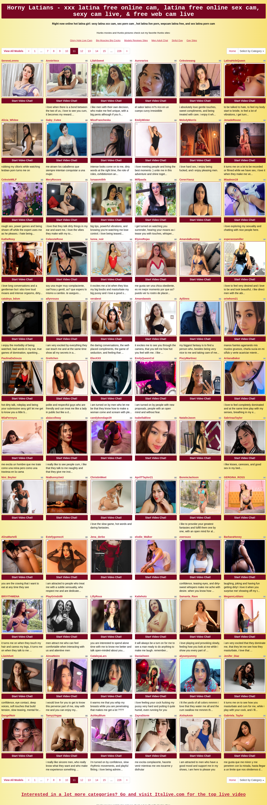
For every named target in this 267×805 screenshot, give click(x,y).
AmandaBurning (189, 233)
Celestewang (187, 60)
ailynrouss (52, 291)
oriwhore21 (231, 291)
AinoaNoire (53, 637)
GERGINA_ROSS (234, 464)
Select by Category (252, 51)
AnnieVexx (52, 60)
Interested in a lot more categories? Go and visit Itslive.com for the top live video (133, 772)
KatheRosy (8, 233)
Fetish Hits (161, 799)
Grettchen (52, 349)
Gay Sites (192, 40)
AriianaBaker (232, 349)
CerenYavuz (186, 176)
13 (89, 51)
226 (119, 51)
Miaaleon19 (231, 176)
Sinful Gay (177, 40)
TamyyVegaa (54, 695)
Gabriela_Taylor (233, 695)
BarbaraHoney (233, 522)
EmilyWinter (142, 118)
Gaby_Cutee (53, 118)
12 (81, 51)
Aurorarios (141, 60)
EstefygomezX (55, 522)
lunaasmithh (98, 176)
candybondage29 (101, 406)
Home (232, 51)
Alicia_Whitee (9, 118)
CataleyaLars (98, 637)
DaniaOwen (142, 637)
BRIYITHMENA (10, 579)
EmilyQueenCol (144, 349)
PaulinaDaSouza (11, 349)
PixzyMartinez (188, 349)
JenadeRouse (232, 118)
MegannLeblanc (234, 579)
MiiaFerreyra (9, 406)
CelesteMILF (9, 176)
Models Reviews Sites (136, 40)
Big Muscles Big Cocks (108, 40)
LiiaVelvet (7, 637)
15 (104, 51)
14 (96, 51)
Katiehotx (141, 579)
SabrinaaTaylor (233, 406)
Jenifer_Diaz (231, 637)
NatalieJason (187, 406)
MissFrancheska (100, 118)
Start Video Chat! (22, 99)
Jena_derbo (97, 522)
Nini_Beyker (9, 464)
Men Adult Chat (159, 40)
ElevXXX (95, 349)
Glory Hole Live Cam (81, 40)
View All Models (13, 51)
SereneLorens (10, 60)
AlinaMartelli (9, 522)
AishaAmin (186, 695)
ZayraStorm (142, 695)
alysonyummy (188, 637)
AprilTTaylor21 (144, 464)
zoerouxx (185, 522)
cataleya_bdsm (10, 291)
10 (66, 51)
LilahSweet (97, 60)
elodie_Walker (143, 522)
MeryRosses (53, 176)
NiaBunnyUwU (55, 464)
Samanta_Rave (188, 579)
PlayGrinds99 (54, 579)
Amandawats (143, 291)
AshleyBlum (98, 695)
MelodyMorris (187, 118)
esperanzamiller (234, 233)
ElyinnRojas (142, 233)
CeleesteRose (54, 233)
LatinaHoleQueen (234, 60)
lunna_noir (97, 233)
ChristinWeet (98, 464)
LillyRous (96, 579)
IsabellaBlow (143, 406)
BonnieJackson (189, 464)
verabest (95, 291)
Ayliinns (184, 291)
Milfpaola (140, 176)
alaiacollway (53, 406)
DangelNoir (8, 695)
